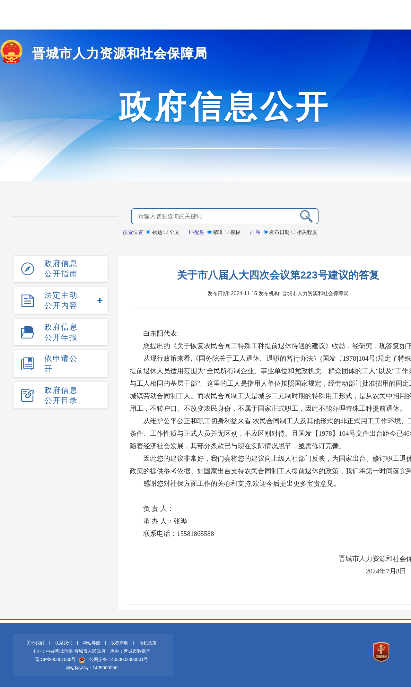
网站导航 (92, 642)
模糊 (232, 231)
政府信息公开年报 (61, 330)
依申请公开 (61, 361)
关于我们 (35, 642)
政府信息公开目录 (61, 392)
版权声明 (119, 642)
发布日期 (277, 231)
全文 (171, 231)
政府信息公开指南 (61, 267)
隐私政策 (148, 642)
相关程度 (304, 231)
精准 (216, 231)
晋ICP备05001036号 (55, 658)
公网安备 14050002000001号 (118, 658)
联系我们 (64, 642)
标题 (154, 231)
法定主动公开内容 (61, 298)
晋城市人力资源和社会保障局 (111, 53)
